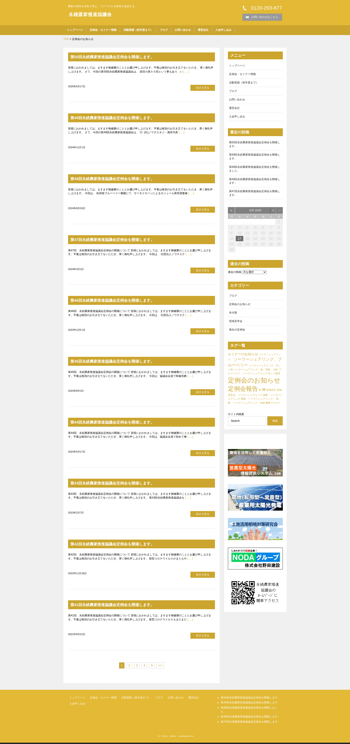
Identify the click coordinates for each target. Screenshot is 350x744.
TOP (66, 39)
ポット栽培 (274, 376)
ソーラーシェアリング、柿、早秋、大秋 (255, 372)
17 (239, 241)
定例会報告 (243, 391)
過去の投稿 (234, 274)
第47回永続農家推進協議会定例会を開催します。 (119, 239)
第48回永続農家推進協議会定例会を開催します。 (119, 179)
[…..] (186, 71)
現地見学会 (235, 323)
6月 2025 (255, 212)
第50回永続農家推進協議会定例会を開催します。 (119, 56)
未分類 (233, 315)
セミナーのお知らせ (243, 357)
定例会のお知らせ (239, 306)
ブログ (164, 30)
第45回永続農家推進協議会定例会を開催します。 (119, 362)
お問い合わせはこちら (264, 17)
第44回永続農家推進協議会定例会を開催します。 (119, 422)
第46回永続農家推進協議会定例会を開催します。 (119, 300)
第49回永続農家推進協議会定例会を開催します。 (119, 117)
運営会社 (203, 30)
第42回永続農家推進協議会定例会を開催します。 (119, 544)
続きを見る (202, 87)
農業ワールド (272, 405)
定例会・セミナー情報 (103, 30)
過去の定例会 (237, 332)
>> (160, 667)
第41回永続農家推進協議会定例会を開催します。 (119, 605)
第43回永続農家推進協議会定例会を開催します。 (119, 483)
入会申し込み (223, 30)
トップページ (75, 30)
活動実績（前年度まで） (138, 30)
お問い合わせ (183, 30)
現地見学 (271, 392)
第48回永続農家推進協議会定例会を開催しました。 (254, 170)
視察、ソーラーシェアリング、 (258, 401)
